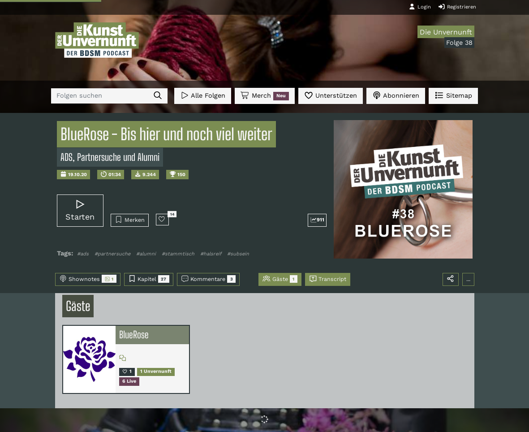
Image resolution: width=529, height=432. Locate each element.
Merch (265, 95)
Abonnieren (395, 95)
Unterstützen (330, 95)
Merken (130, 219)
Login (420, 7)
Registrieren (457, 7)
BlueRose (134, 335)
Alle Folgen (202, 95)
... (468, 279)
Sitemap (453, 95)
